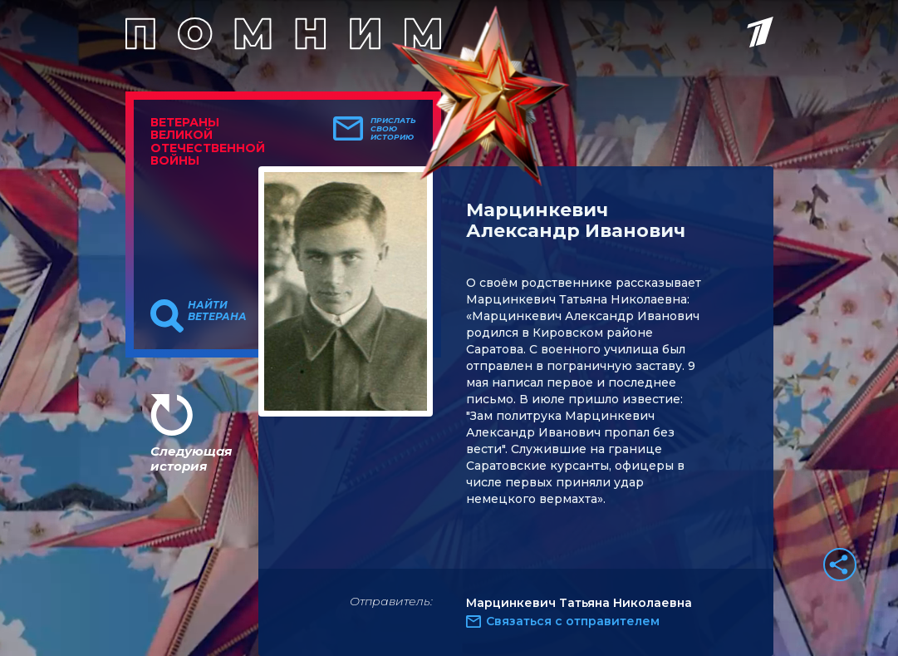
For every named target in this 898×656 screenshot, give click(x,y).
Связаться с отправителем (573, 621)
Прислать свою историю (393, 128)
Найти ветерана (217, 311)
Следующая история (191, 458)
